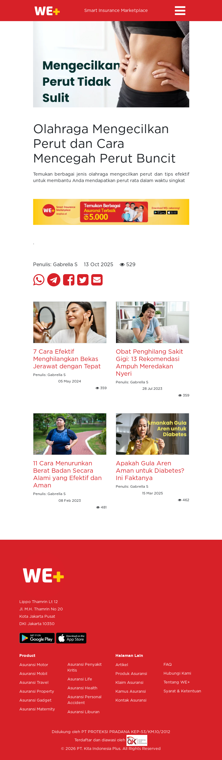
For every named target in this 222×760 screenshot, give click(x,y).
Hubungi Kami (177, 674)
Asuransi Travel (33, 683)
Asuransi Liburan (83, 712)
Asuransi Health (82, 688)
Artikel (121, 665)
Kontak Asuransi (130, 700)
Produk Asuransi (131, 674)
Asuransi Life (79, 679)
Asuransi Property (36, 692)
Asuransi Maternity (37, 709)
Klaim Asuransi (129, 683)
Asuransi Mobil (33, 674)
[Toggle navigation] (180, 10)
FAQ (168, 665)
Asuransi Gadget (35, 700)
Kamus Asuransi (130, 692)
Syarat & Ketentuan (182, 691)
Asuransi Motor (33, 665)
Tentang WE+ (177, 682)
